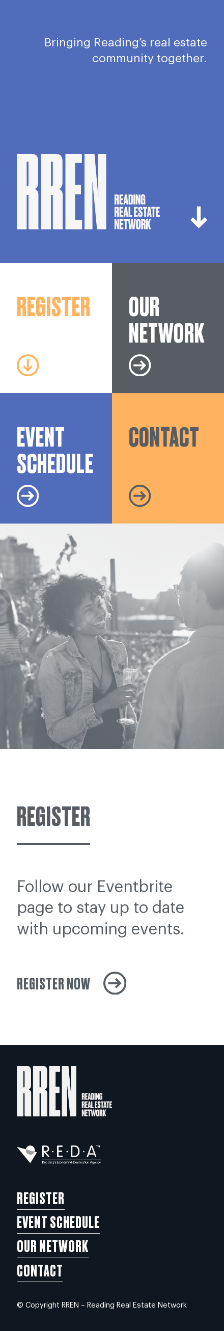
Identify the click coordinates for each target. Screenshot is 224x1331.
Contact (40, 1270)
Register (41, 1197)
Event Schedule (58, 1221)
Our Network (53, 1245)
